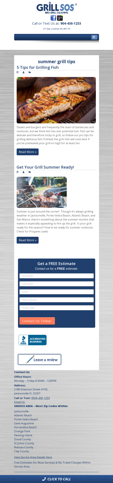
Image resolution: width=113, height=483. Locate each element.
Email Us (19, 402)
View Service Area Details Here (33, 457)
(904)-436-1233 (40, 398)
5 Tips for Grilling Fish (38, 67)
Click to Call (56, 479)
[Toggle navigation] (94, 37)
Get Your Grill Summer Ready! (45, 167)
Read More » (27, 152)
